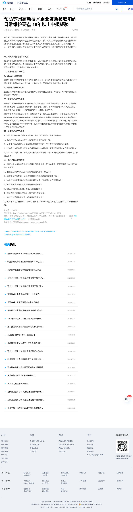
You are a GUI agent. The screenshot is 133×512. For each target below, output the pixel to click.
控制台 (106, 3)
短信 (62, 489)
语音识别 (64, 483)
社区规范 (90, 441)
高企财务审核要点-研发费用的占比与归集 (24, 319)
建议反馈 (97, 3)
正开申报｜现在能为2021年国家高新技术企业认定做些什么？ (25, 408)
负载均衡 (45, 489)
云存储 (44, 475)
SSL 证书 (45, 483)
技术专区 (4, 462)
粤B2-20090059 (73, 504)
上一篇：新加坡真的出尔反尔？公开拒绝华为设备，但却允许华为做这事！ (30, 231)
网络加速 (101, 473)
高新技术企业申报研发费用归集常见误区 (24, 270)
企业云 (63, 481)
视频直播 (64, 475)
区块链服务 (65, 473)
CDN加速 (83, 481)
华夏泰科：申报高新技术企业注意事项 (23, 302)
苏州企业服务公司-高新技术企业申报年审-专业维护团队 (25, 278)
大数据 (119, 489)
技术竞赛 (33, 451)
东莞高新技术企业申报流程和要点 (21, 376)
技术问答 (4, 444)
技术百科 (4, 458)
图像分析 (120, 481)
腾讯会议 (45, 481)
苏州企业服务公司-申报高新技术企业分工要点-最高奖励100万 (25, 254)
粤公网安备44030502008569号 (91, 504)
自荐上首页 (34, 448)
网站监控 (45, 491)
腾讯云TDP (62, 451)
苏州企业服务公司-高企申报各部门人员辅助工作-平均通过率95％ (25, 351)
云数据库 (120, 473)
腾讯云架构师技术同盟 (66, 444)
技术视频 (4, 451)
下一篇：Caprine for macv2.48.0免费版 (17, 235)
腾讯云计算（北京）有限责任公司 (53, 507)
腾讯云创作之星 (64, 448)
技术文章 (4, 441)
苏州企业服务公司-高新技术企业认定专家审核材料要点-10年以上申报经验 (25, 392)
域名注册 (27, 473)
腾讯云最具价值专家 (66, 441)
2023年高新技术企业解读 (17, 384)
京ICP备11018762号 (85, 507)
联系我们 (90, 448)
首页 (4, 9)
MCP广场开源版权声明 (95, 455)
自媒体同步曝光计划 (37, 441)
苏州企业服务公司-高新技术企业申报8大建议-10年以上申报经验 (25, 400)
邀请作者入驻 (35, 444)
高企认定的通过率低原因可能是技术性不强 (25, 367)
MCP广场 (61, 8)
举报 (75, 30)
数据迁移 (64, 491)
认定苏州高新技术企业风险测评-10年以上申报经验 (25, 262)
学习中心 (4, 455)
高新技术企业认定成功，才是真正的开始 (24, 343)
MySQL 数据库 (29, 483)
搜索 (117, 9)
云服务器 (45, 473)
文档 (89, 3)
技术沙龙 (4, 448)
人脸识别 (27, 481)
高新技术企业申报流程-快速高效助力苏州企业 (25, 310)
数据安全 (27, 489)
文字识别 (83, 489)
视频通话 (101, 481)
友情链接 (90, 451)
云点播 (100, 489)
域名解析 (27, 475)
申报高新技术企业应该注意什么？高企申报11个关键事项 (25, 359)
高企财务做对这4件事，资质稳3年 (21, 335)
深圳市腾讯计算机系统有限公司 (42, 504)
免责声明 (90, 444)
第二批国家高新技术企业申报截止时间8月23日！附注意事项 (25, 327)
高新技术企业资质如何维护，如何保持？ (24, 294)
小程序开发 (28, 491)
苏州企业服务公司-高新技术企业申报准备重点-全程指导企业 (25, 286)
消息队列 (83, 473)
